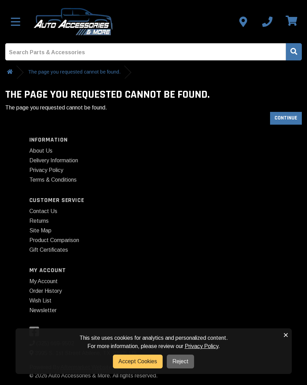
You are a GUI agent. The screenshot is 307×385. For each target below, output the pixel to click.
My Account (43, 281)
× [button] (285, 335)
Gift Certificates (48, 250)
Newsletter (43, 310)
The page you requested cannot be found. (74, 72)
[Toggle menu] (15, 21)
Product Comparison (54, 240)
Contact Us (43, 211)
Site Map (40, 230)
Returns (39, 221)
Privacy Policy (46, 170)
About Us (40, 151)
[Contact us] (243, 21)
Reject (180, 361)
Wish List (40, 301)
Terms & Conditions (53, 180)
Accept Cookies (137, 361)
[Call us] (267, 21)
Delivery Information (53, 160)
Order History (45, 291)
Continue (286, 118)
